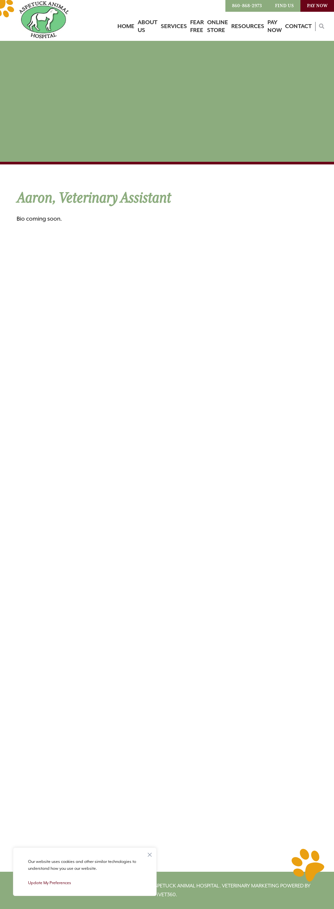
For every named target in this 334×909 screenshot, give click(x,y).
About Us (148, 26)
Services (174, 26)
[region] (85, 872)
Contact (298, 26)
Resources (247, 26)
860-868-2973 (247, 5)
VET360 (166, 895)
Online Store (217, 26)
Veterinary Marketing (250, 886)
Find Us (284, 5)
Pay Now (317, 5)
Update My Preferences (49, 883)
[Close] (150, 853)
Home (125, 26)
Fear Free (197, 26)
